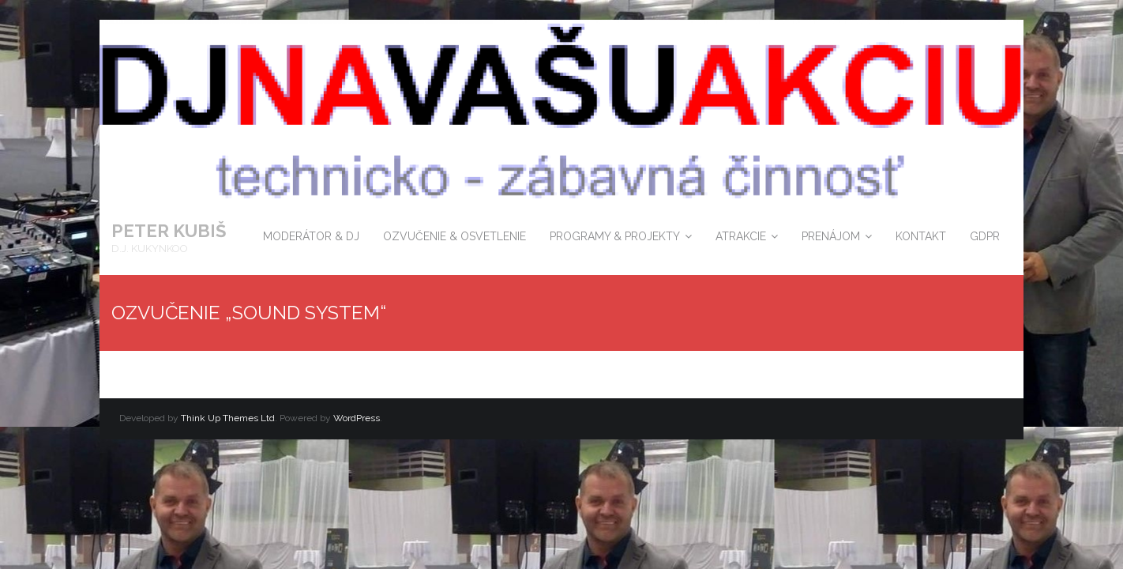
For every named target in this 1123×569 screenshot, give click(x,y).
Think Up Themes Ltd (228, 418)
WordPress (356, 418)
